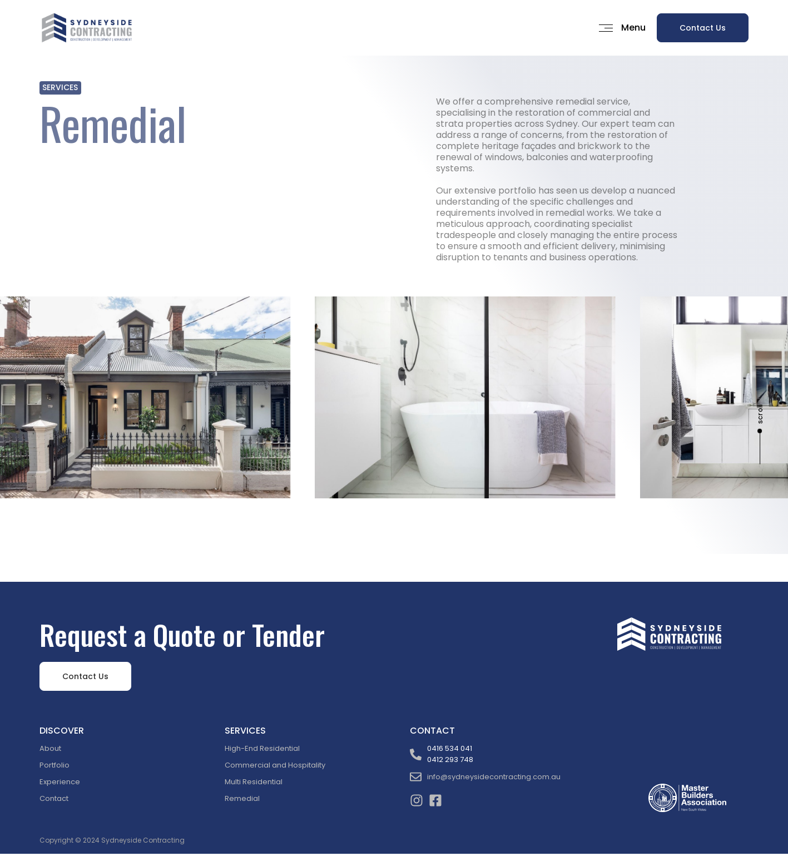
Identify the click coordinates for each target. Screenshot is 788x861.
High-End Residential (262, 748)
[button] (618, 28)
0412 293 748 (450, 759)
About (50, 748)
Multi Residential (254, 781)
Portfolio (54, 765)
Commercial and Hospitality (275, 765)
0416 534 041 (449, 748)
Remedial (242, 798)
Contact (53, 798)
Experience (59, 781)
